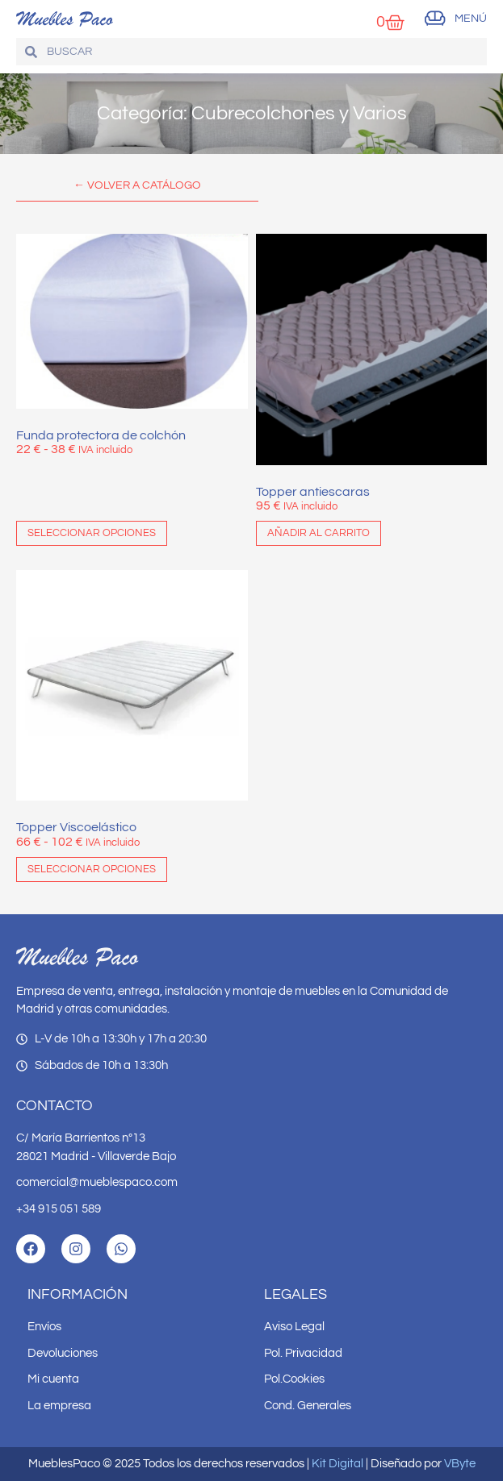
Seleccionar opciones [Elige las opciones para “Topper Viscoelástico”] (91, 869)
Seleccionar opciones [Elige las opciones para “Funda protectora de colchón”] (91, 533)
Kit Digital (337, 1464)
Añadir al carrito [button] (318, 533)
